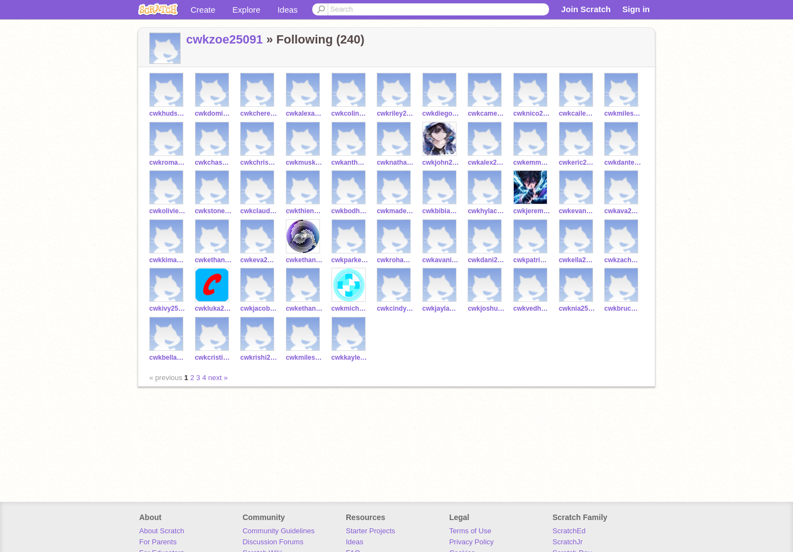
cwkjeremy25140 (531, 211)
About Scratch (161, 531)
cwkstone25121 (213, 211)
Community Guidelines (278, 531)
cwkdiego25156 (440, 113)
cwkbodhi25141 (350, 211)
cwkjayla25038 (440, 308)
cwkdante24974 (622, 162)
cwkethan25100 (213, 260)
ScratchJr (567, 542)
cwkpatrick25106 (531, 260)
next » (217, 378)
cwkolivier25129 (167, 211)
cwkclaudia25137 (258, 211)
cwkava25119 (622, 211)
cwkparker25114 (350, 260)
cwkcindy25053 (395, 308)
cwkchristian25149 (258, 162)
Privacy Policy (471, 542)
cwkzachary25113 (622, 260)
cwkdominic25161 (213, 113)
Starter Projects (370, 531)
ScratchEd (568, 531)
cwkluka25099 (213, 308)
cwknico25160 (531, 113)
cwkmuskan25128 (304, 162)
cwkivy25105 (167, 308)
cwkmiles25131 (622, 113)
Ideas (288, 9)
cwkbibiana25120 (440, 211)
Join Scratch (586, 9)
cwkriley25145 (395, 113)
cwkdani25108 (486, 260)
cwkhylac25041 (486, 211)
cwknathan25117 (395, 162)
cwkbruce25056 (622, 308)
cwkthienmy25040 (304, 211)
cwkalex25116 (486, 162)
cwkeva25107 (258, 260)
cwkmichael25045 (350, 308)
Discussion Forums (272, 542)
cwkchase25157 (213, 162)
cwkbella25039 (167, 357)
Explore (246, 9)
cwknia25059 (577, 308)
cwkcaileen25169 (577, 113)
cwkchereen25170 (258, 113)
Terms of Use (470, 531)
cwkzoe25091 (224, 39)
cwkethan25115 (304, 260)
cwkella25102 (577, 260)
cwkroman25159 (167, 162)
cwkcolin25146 (350, 113)
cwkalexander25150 (304, 113)
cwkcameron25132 (486, 113)
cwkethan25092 (304, 308)
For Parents (158, 542)
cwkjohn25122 (440, 162)
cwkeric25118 (577, 162)
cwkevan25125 (577, 211)
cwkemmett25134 (531, 162)
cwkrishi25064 (258, 357)
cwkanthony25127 (350, 162)
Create (203, 9)
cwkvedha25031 (531, 308)
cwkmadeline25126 (395, 211)
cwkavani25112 (440, 260)
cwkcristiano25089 (213, 357)
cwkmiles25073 (304, 357)
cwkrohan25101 (395, 260)
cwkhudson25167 (167, 113)
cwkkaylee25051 (350, 357)
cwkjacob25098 (258, 308)
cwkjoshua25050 (486, 308)
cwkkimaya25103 (167, 260)
